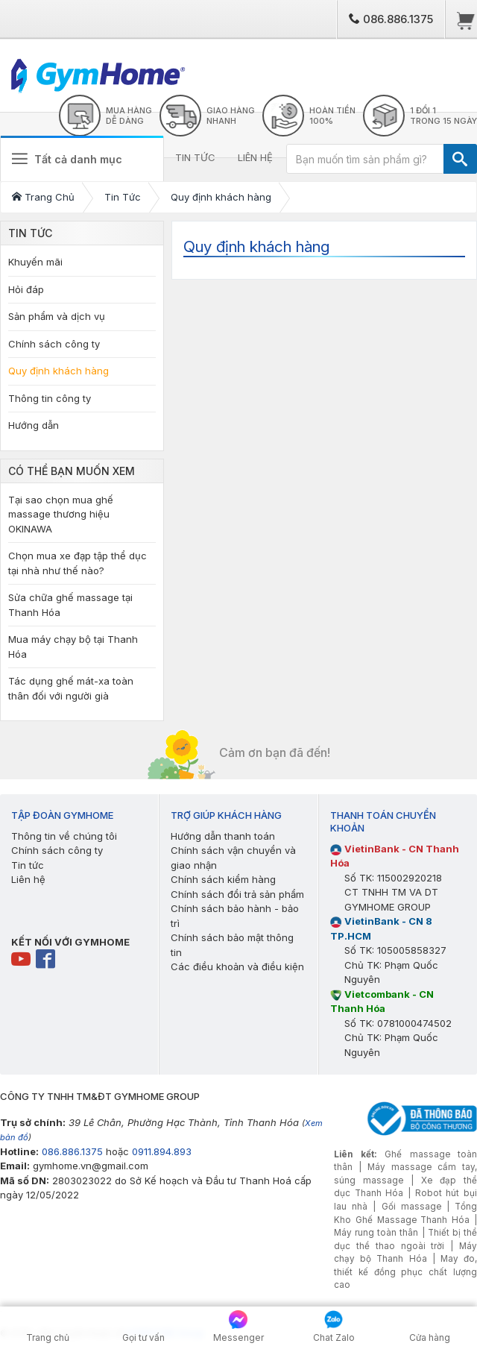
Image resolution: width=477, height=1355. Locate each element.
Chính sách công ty (54, 344)
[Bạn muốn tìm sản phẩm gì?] (365, 159)
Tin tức (27, 865)
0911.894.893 (162, 1151)
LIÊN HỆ (255, 157)
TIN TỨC (195, 157)
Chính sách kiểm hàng (223, 879)
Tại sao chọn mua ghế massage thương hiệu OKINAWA (60, 514)
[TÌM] (460, 159)
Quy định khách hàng (58, 371)
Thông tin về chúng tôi (64, 836)
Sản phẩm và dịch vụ (56, 316)
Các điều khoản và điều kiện (237, 966)
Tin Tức (30, 233)
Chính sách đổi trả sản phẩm (237, 894)
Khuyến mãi (35, 262)
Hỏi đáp (26, 289)
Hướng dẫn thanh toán (223, 836)
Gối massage (411, 1206)
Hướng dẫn (33, 425)
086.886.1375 (391, 19)
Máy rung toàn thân (376, 1232)
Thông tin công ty (49, 398)
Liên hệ (28, 879)
